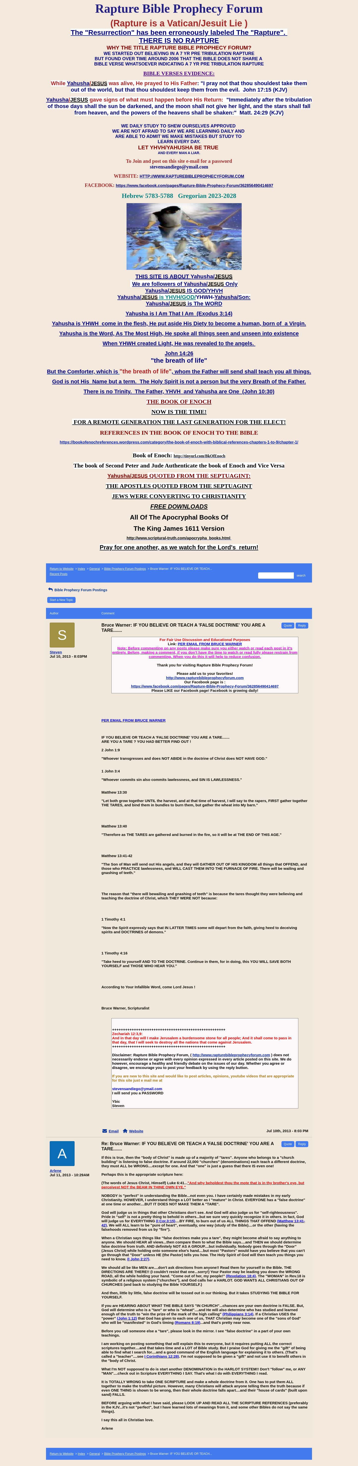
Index (81, 569)
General (94, 569)
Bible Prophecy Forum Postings (125, 569)
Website (136, 1131)
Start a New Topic (61, 600)
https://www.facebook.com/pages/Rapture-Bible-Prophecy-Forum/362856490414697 (205, 686)
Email (114, 1131)
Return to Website (62, 569)
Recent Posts (58, 574)
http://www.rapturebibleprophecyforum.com (205, 678)
